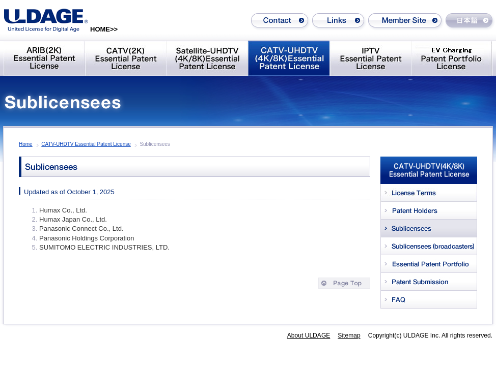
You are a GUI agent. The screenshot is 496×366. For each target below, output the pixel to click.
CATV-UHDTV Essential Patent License (85, 144)
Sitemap (349, 335)
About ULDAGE (308, 335)
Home (26, 144)
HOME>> (104, 29)
